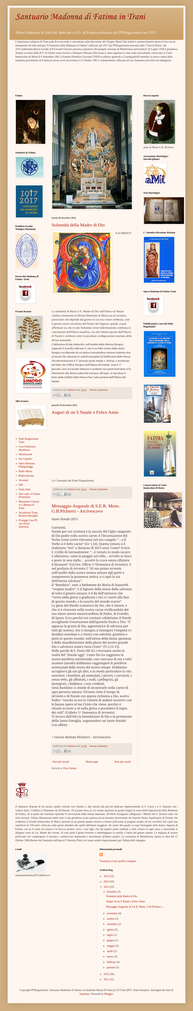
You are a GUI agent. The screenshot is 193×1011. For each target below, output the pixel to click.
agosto (110, 929)
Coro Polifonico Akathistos (27, 448)
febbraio (111, 962)
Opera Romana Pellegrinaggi (27, 465)
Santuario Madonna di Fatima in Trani (80, 17)
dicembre (112, 891)
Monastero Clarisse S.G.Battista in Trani (29, 505)
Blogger (108, 993)
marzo (110, 956)
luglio (110, 935)
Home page (92, 761)
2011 (106, 979)
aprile (110, 951)
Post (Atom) (69, 768)
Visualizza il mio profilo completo (118, 861)
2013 (107, 886)
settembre (112, 924)
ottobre (111, 918)
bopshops (84, 993)
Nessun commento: (99, 390)
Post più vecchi (122, 761)
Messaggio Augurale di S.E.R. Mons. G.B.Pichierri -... (135, 906)
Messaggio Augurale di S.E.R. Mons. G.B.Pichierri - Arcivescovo (86, 508)
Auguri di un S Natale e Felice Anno (85, 412)
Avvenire (23, 480)
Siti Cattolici (25, 458)
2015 (107, 876)
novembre (112, 913)
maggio (111, 945)
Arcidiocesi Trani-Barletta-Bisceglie (28, 514)
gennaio (111, 967)
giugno (111, 940)
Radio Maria (25, 471)
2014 (107, 881)
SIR (21, 484)
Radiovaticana (26, 475)
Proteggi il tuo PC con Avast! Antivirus (28, 523)
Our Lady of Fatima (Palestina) (29, 496)
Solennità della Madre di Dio (78, 224)
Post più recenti (61, 761)
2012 (107, 974)
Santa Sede (25, 489)
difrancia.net (25, 454)
